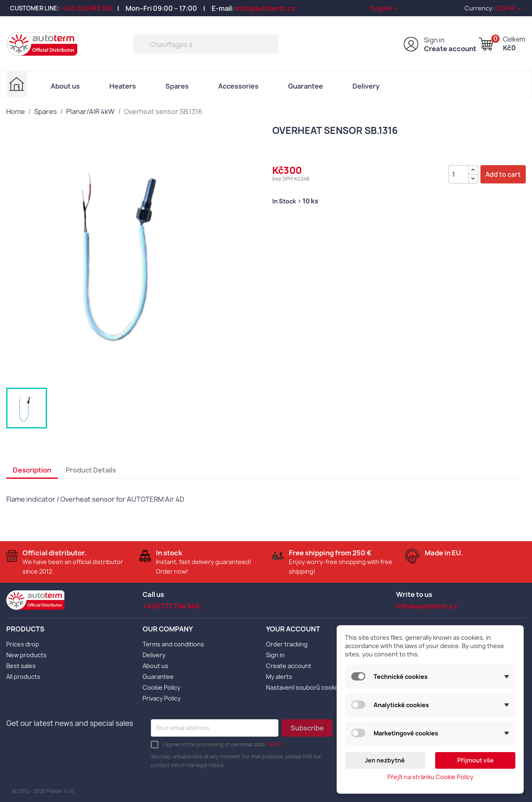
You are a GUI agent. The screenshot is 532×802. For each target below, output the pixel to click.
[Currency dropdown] (508, 8)
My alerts (279, 677)
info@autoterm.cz (265, 8)
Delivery (365, 86)
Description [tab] (32, 470)
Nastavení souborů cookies (304, 687)
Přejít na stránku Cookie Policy (430, 777)
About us (65, 86)
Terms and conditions (173, 644)
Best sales (21, 666)
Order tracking (287, 644)
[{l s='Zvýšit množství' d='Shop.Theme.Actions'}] (473, 170)
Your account (293, 629)
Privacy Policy (162, 698)
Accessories (238, 86)
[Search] (205, 44)
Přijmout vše (475, 760)
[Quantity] (458, 174)
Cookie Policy (161, 687)
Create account (450, 48)
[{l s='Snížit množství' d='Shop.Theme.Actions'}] (473, 178)
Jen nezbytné (385, 760)
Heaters (122, 86)
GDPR (274, 744)
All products (23, 677)
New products (26, 655)
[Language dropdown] (385, 8)
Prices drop (22, 644)
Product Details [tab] (91, 470)
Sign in (434, 40)
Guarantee (305, 86)
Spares (177, 86)
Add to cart (503, 174)
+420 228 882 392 (86, 8)
